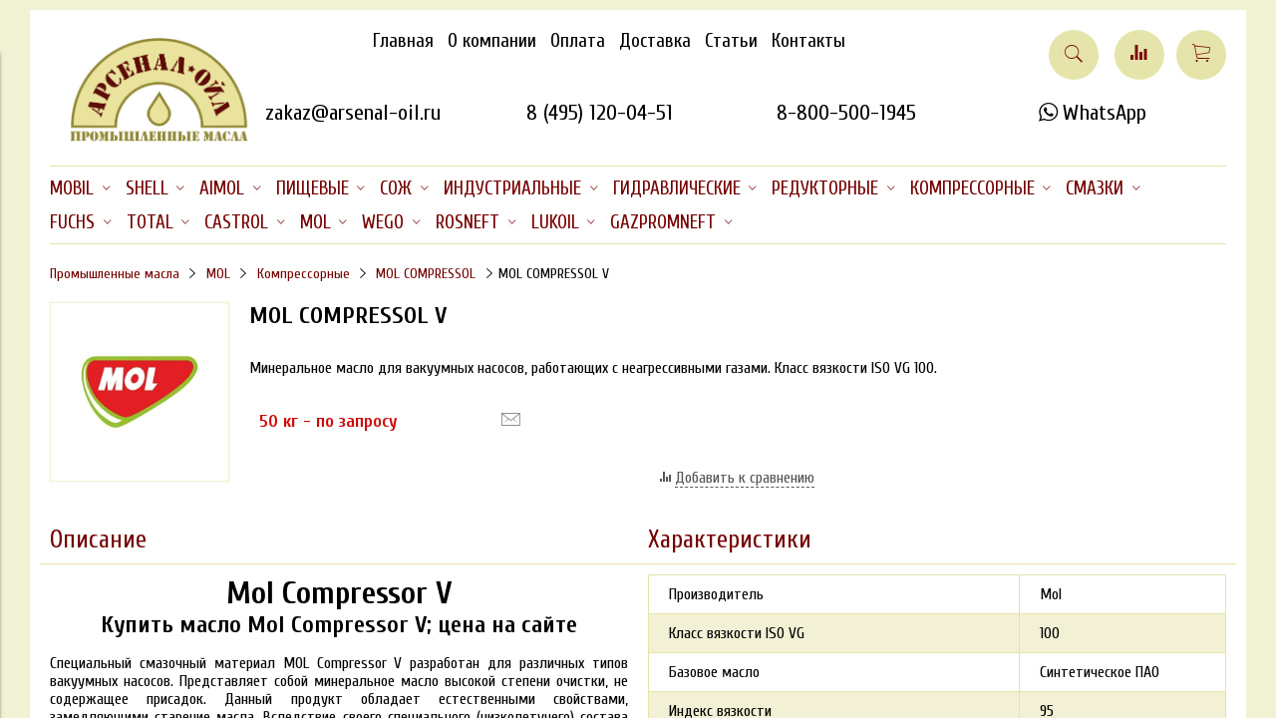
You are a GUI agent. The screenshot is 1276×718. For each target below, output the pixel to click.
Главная (403, 41)
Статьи (731, 41)
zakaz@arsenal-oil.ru (353, 113)
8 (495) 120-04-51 (599, 113)
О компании (492, 41)
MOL (218, 273)
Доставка (655, 41)
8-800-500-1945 (846, 113)
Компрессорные (303, 273)
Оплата (577, 41)
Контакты (808, 41)
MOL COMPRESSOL (426, 273)
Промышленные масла (114, 273)
